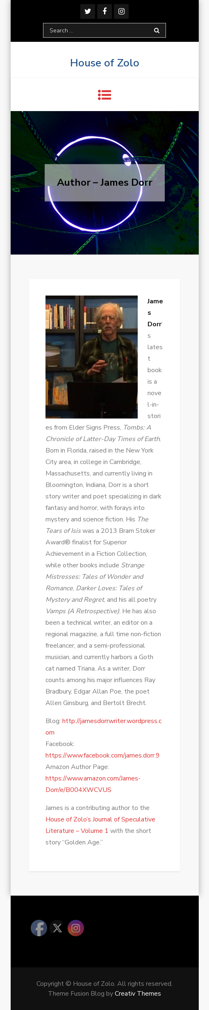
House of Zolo (104, 63)
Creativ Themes (138, 993)
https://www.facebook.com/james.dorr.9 (102, 755)
